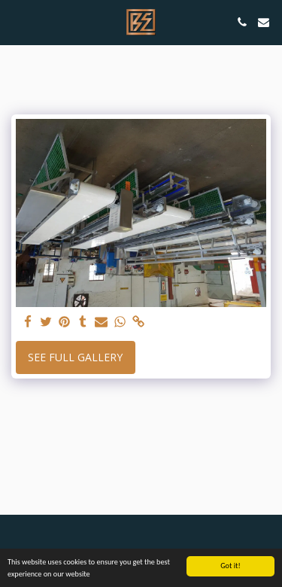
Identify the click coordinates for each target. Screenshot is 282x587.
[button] (16, 21)
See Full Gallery (75, 357)
